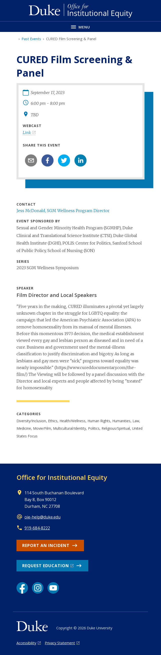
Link (27, 132)
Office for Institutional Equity (61, 477)
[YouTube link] (53, 588)
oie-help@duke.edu (42, 517)
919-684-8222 (37, 528)
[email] (31, 160)
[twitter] (64, 160)
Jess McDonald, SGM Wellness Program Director (63, 210)
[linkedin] (80, 160)
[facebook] (47, 160)
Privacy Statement (60, 643)
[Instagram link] (38, 588)
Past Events (31, 38)
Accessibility (26, 643)
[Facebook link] (22, 588)
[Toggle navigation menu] (80, 26)
